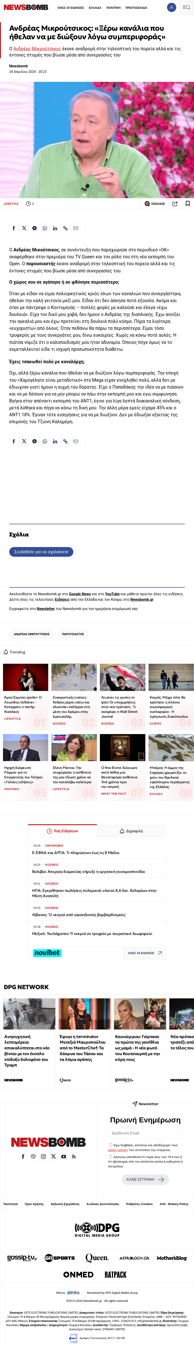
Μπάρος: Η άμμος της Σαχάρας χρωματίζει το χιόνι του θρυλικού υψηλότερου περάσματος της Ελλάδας (170, 777)
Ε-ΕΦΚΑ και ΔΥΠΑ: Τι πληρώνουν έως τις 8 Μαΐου (75, 852)
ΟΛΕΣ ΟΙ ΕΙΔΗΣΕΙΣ (70, 7)
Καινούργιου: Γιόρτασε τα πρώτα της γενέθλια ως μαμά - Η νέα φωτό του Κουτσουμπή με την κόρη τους (137, 1048)
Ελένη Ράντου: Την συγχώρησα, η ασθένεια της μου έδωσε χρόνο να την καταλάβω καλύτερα (72, 774)
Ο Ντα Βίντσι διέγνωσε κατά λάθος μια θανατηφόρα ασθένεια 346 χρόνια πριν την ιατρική (119, 777)
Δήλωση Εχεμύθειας (65, 1204)
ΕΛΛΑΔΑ (95, 7)
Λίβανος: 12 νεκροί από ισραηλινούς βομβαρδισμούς (78, 914)
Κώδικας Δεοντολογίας (103, 1204)
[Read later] (188, 203)
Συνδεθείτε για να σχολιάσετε (41, 551)
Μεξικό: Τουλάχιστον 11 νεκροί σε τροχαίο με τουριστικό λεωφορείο (92, 933)
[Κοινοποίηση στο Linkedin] (55, 228)
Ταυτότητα (10, 1204)
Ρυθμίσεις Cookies (139, 1204)
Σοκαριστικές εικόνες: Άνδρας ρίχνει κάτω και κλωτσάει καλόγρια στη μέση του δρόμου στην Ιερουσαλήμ (71, 707)
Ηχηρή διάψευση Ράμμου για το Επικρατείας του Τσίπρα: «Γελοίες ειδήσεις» (23, 774)
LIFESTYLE (11, 203)
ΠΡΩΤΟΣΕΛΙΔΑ (136, 7)
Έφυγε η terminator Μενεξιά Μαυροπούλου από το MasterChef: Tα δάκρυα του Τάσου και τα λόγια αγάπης (82, 1048)
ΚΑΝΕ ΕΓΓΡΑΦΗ (145, 1180)
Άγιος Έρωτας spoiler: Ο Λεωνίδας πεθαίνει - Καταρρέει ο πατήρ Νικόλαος (22, 704)
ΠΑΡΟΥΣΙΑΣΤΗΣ (73, 634)
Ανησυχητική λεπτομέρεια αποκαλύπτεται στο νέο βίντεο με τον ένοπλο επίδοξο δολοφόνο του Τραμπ (27, 1051)
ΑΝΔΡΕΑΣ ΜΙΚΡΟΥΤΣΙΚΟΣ (32, 634)
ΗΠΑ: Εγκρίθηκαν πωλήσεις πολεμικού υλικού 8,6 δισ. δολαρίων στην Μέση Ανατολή (94, 893)
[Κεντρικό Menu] (186, 7)
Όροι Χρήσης (34, 1204)
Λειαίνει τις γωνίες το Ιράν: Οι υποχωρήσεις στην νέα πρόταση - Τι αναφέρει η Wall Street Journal (119, 707)
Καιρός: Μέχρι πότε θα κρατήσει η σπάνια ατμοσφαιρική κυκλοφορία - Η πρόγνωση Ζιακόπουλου (169, 707)
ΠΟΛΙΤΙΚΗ (113, 7)
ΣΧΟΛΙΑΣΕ (154, 203)
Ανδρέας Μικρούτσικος (37, 48)
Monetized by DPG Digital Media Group (112, 1292)
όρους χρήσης (118, 1150)
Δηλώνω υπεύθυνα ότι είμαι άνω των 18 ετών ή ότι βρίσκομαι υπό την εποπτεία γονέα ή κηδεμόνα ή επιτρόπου (145, 1161)
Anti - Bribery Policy (174, 1204)
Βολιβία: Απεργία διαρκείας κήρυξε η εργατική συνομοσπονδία (88, 871)
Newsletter (46, 609)
